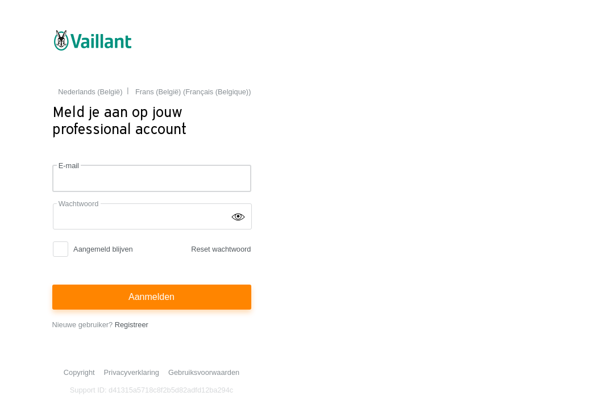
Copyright (79, 372)
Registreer (131, 324)
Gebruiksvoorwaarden (203, 372)
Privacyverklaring (131, 372)
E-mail (69, 165)
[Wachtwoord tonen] (238, 216)
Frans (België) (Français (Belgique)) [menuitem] (193, 91)
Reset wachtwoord (221, 249)
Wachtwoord (79, 203)
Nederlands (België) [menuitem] (90, 91)
